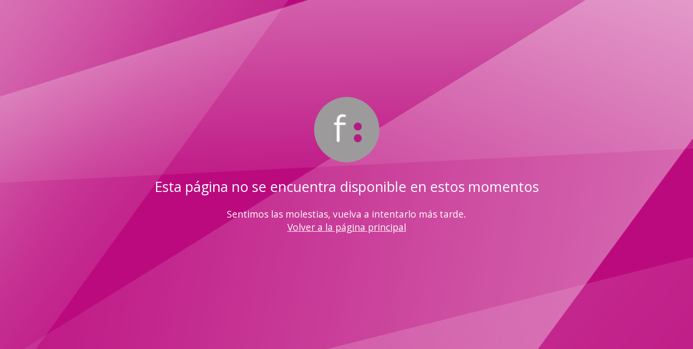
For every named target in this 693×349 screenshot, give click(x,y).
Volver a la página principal (346, 227)
